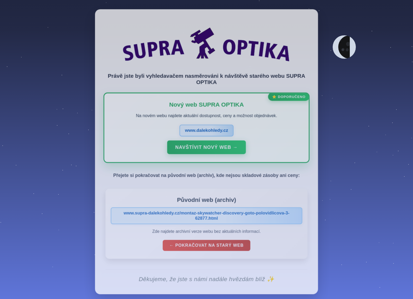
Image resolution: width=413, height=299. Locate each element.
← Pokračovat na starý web (206, 249)
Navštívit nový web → (206, 151)
